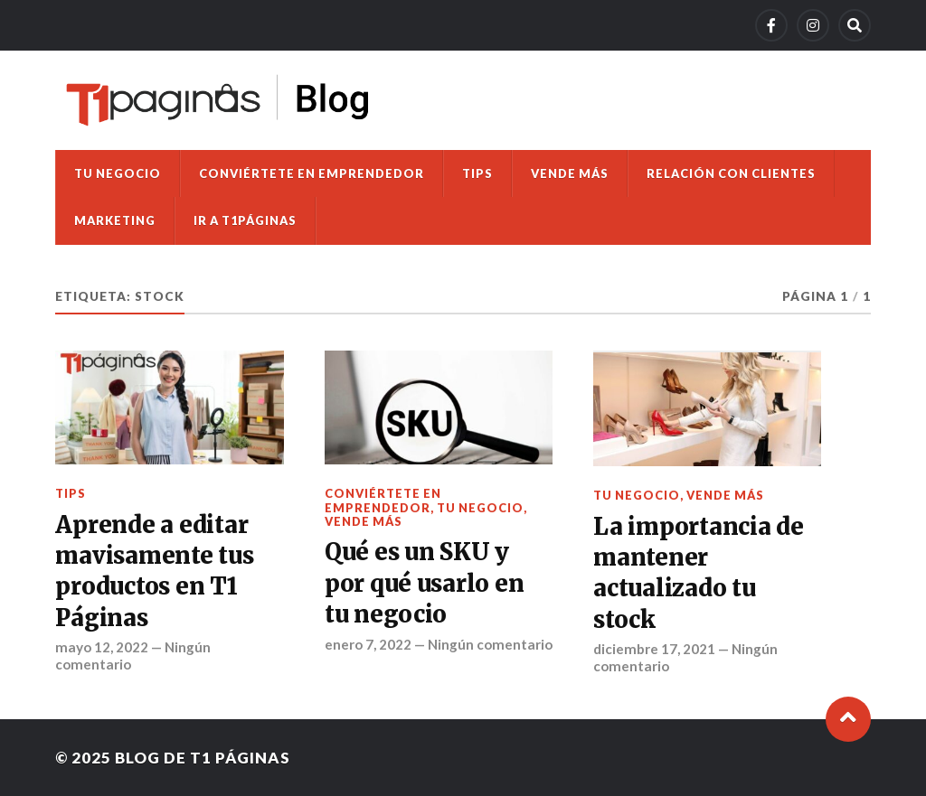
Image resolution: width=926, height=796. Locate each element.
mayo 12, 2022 (101, 647)
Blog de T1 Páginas (202, 757)
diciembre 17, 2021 (654, 649)
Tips (477, 173)
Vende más (570, 173)
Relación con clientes (731, 173)
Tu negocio (117, 173)
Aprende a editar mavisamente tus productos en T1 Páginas (154, 571)
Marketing (115, 220)
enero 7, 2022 (368, 644)
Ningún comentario (490, 644)
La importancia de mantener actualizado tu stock (698, 573)
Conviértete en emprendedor (311, 173)
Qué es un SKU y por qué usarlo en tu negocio (424, 583)
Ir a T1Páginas (245, 220)
